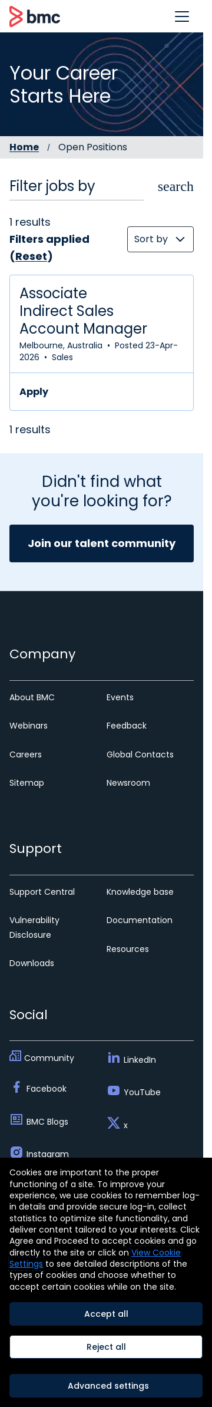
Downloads (31, 963)
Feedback (127, 725)
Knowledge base (140, 892)
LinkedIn (140, 1060)
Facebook (46, 1089)
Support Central (42, 892)
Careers (25, 754)
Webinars (28, 725)
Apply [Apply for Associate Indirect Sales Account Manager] (33, 391)
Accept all (106, 1314)
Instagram (47, 1154)
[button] (182, 16)
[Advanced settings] (106, 1386)
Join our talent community (101, 543)
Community (49, 1058)
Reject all (106, 1347)
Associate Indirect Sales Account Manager (83, 311)
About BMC (32, 697)
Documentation (140, 920)
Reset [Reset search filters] (31, 256)
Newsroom (128, 783)
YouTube (142, 1092)
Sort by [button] (151, 239)
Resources (128, 949)
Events (120, 697)
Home (24, 147)
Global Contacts (140, 754)
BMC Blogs (47, 1122)
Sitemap (26, 783)
